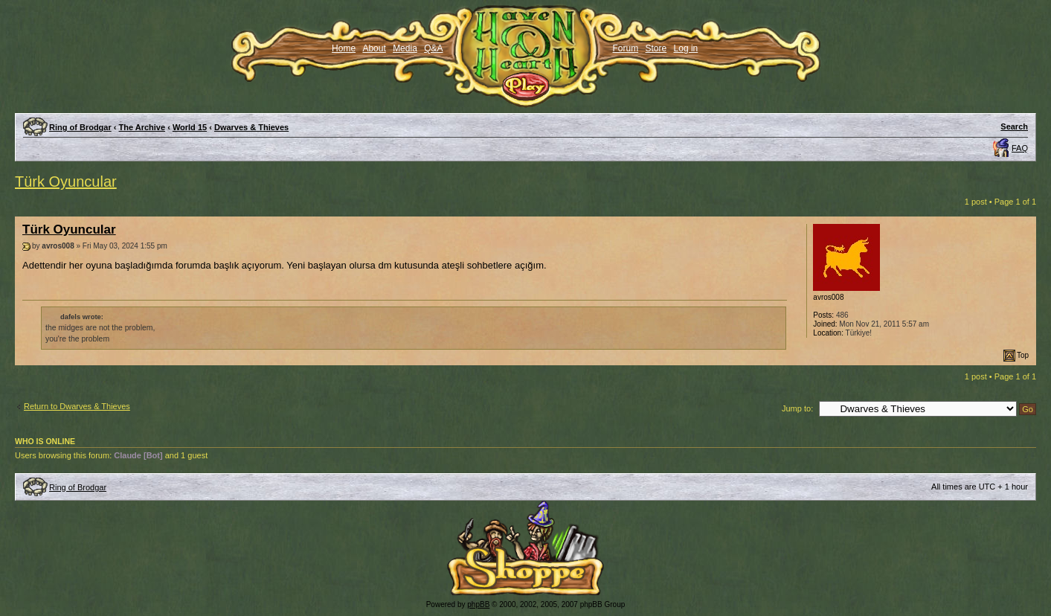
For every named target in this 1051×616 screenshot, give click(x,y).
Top (1023, 355)
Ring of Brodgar (80, 127)
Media (405, 48)
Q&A (433, 48)
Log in (686, 48)
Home (344, 48)
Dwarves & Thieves (251, 127)
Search (1014, 126)
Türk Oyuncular (66, 181)
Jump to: (797, 408)
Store (656, 48)
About (373, 48)
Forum (626, 48)
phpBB (478, 604)
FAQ (1020, 148)
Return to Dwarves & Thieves (77, 406)
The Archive (142, 127)
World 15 (190, 127)
